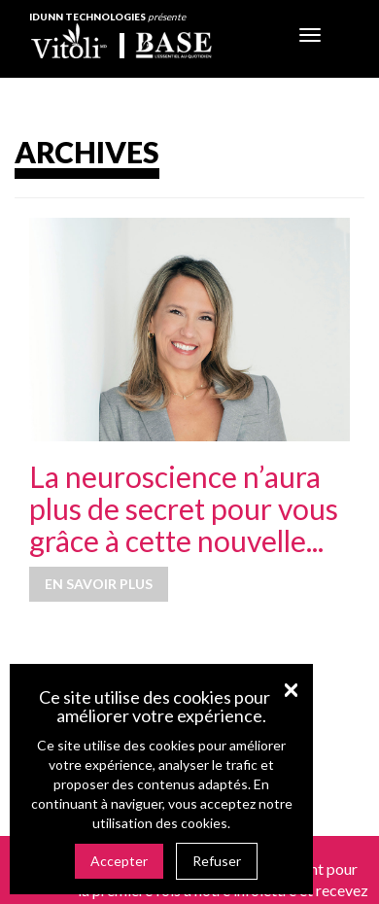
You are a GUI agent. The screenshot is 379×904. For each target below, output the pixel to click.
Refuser (216, 860)
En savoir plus (99, 583)
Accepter (119, 860)
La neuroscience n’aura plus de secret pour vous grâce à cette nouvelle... (183, 508)
